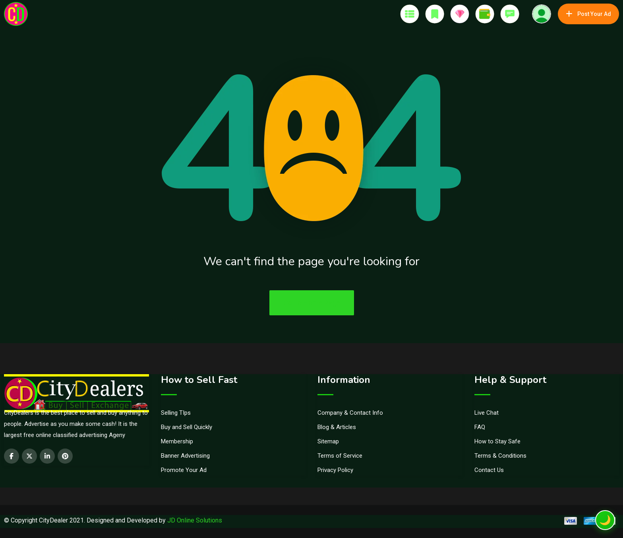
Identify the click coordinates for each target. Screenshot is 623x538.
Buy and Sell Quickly (186, 427)
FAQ (479, 427)
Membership (177, 441)
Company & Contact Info (350, 412)
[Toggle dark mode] (605, 520)
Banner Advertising (185, 455)
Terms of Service (339, 455)
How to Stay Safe (497, 441)
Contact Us (489, 470)
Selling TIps (176, 412)
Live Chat (486, 412)
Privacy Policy (335, 470)
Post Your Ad (588, 13)
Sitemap (328, 441)
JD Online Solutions (194, 520)
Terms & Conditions (500, 455)
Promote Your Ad (184, 470)
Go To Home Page (311, 303)
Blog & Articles (336, 427)
